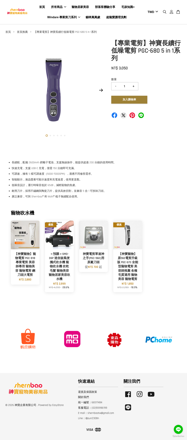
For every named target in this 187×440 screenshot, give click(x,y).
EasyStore (58, 405)
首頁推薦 (22, 32)
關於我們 (83, 397)
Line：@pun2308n (88, 418)
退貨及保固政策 (87, 392)
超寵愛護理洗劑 (116, 17)
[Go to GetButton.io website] (178, 436)
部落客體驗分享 (105, 6)
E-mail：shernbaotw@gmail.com (96, 413)
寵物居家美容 (80, 6)
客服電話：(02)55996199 (92, 408)
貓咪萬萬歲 (93, 17)
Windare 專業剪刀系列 (63, 17)
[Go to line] (178, 429)
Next (100, 90)
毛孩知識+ (128, 6)
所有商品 (58, 6)
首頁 (42, 6)
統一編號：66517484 (90, 402)
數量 (114, 79)
